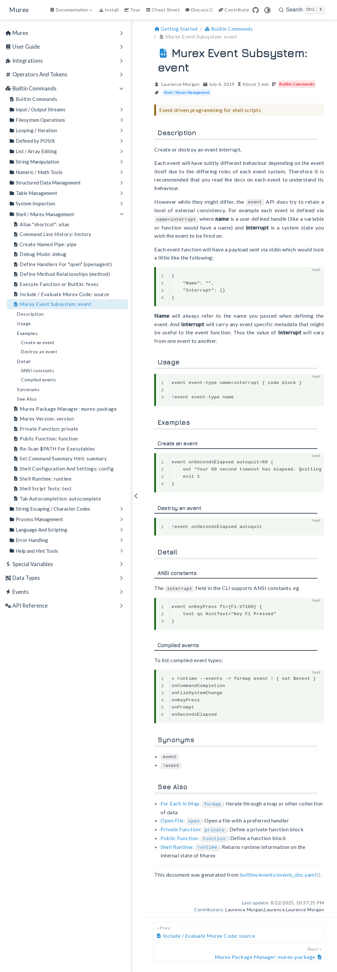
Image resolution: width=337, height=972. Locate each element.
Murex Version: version (43, 418)
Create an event (38, 342)
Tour (132, 9)
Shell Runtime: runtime (42, 479)
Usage (24, 323)
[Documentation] (71, 10)
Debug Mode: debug (40, 254)
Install (109, 9)
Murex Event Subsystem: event (52, 304)
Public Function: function (45, 438)
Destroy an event (39, 351)
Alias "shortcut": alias (41, 224)
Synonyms (28, 389)
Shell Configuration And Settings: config (63, 468)
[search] (301, 10)
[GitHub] (255, 10)
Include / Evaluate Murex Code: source (61, 294)
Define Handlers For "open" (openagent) (62, 264)
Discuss (199, 9)
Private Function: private (45, 429)
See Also (27, 399)
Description (30, 314)
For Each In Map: (191, 801)
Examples (27, 333)
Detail (23, 361)
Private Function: (193, 826)
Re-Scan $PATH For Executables (54, 449)
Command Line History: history (52, 234)
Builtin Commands (33, 99)
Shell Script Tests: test (42, 488)
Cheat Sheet (163, 9)
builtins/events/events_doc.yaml (280, 871)
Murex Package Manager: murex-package (65, 409)
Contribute (233, 9)
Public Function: (193, 835)
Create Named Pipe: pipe (45, 244)
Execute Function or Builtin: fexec (56, 284)
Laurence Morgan (180, 84)
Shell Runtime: (189, 843)
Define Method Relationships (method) (61, 274)
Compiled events (38, 379)
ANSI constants (37, 370)
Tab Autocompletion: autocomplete (57, 498)
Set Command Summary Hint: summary (60, 458)
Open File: (181, 818)
